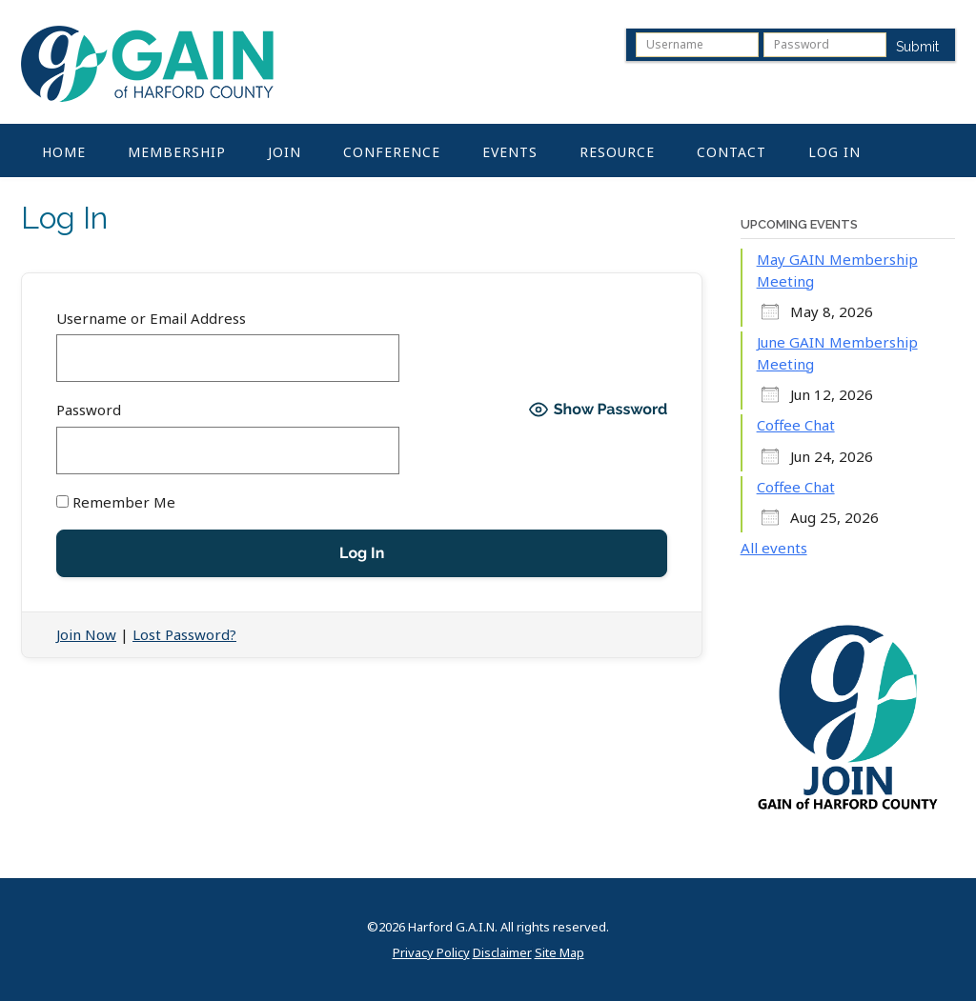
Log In (834, 152)
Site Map (559, 953)
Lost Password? (184, 634)
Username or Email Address (151, 318)
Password (88, 409)
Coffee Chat (796, 424)
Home (64, 152)
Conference (391, 152)
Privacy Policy (431, 953)
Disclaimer (502, 953)
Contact (731, 152)
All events (774, 547)
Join (284, 152)
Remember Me (115, 501)
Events (510, 152)
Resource (617, 152)
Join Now (86, 634)
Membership (177, 152)
